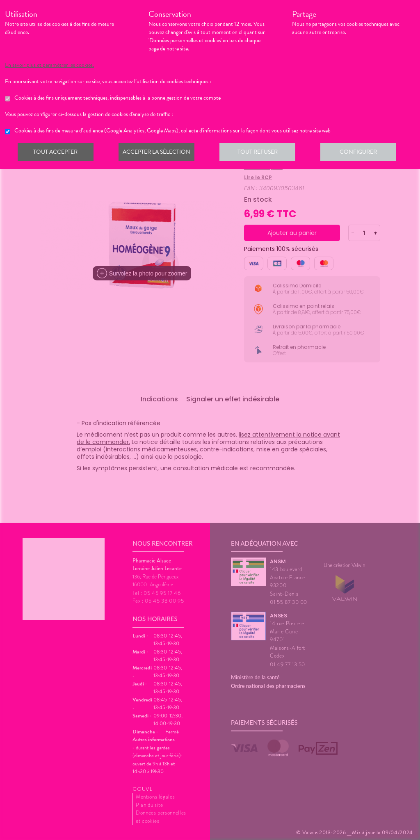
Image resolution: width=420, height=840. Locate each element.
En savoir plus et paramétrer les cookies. (49, 65)
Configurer (363, 153)
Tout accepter (56, 153)
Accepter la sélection (159, 153)
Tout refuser (261, 153)
